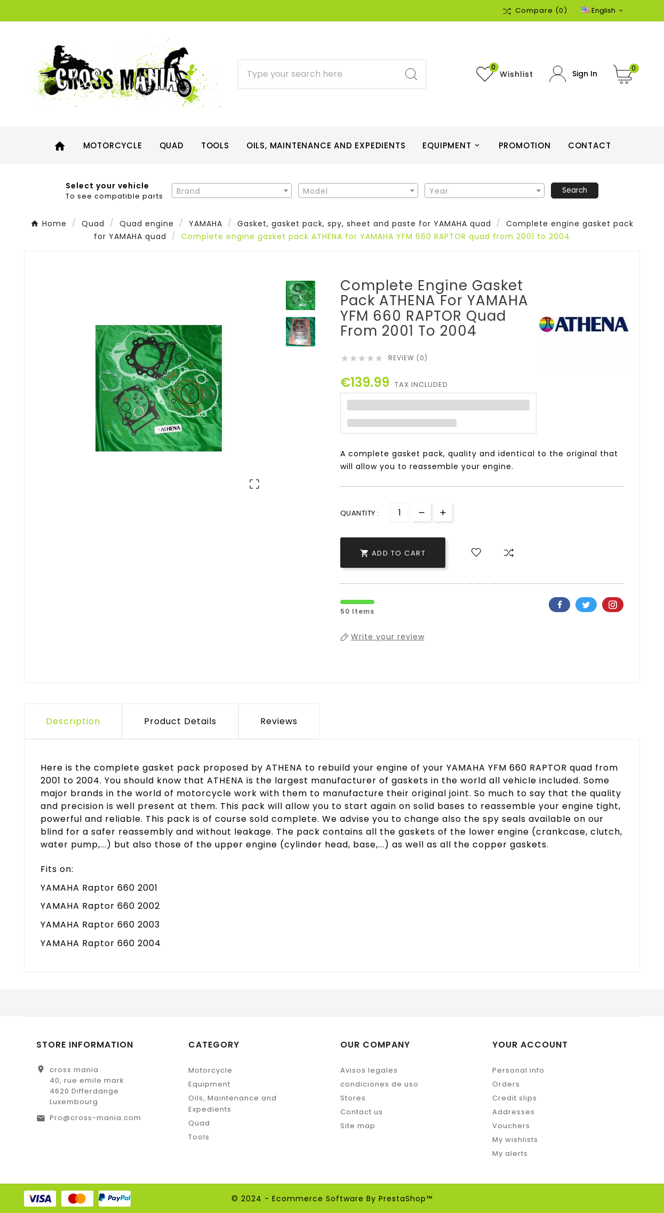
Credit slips (514, 1098)
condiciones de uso (379, 1084)
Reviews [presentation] (279, 721)
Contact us (361, 1112)
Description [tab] (73, 721)
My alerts (510, 1153)
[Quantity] (400, 512)
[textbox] (231, 191)
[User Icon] (573, 74)
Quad (199, 1123)
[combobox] (232, 190)
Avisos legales (369, 1070)
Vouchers (511, 1126)
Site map (357, 1126)
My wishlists (515, 1140)
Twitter (586, 604)
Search (574, 190)
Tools (199, 1137)
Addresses (513, 1112)
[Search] (317, 74)
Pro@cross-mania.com (95, 1118)
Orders (506, 1084)
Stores (353, 1098)
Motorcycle (210, 1070)
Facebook (559, 604)
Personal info (518, 1070)
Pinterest (612, 604)
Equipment (209, 1084)
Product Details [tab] (180, 721)
